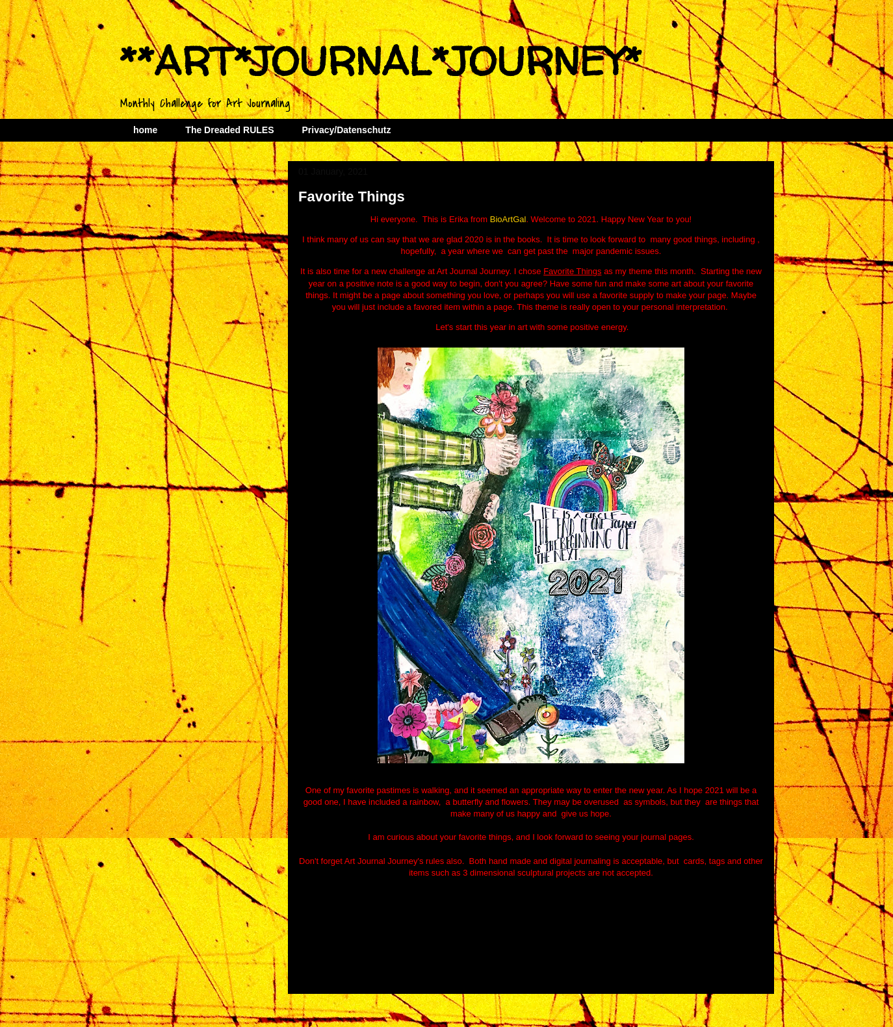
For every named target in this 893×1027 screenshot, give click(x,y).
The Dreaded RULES (229, 130)
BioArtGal (508, 219)
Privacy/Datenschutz (346, 130)
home (145, 130)
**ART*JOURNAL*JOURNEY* (380, 61)
